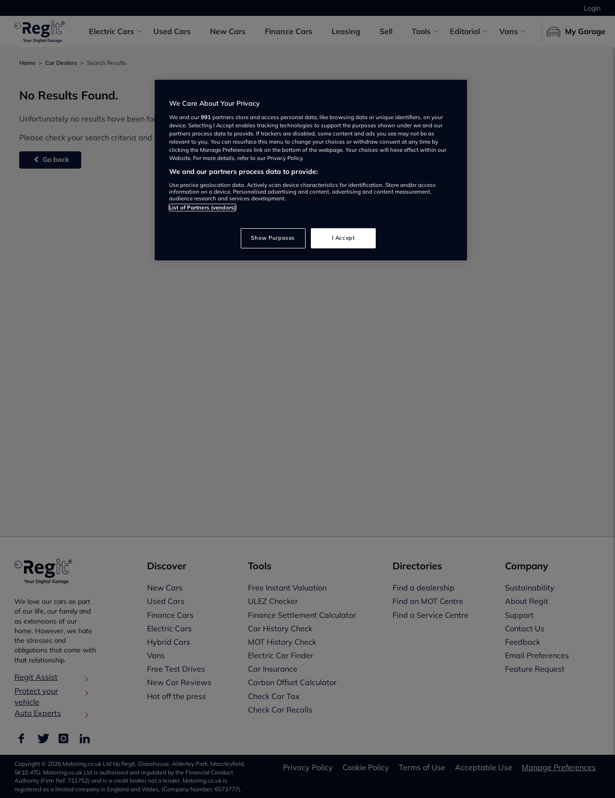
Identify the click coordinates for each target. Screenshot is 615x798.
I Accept (343, 237)
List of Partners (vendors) (202, 207)
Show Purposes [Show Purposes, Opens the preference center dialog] (273, 237)
